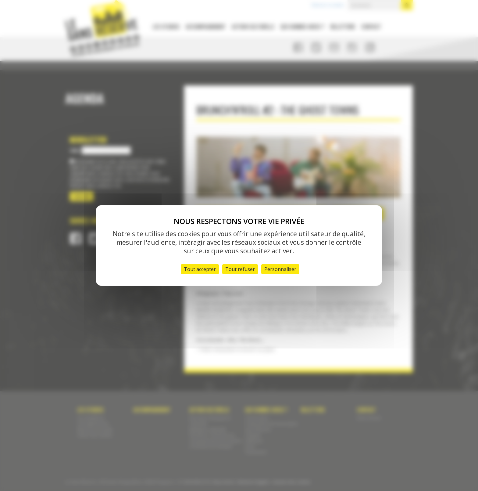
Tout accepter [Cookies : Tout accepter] (200, 269)
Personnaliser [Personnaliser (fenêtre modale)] (280, 269)
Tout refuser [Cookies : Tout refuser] (240, 269)
